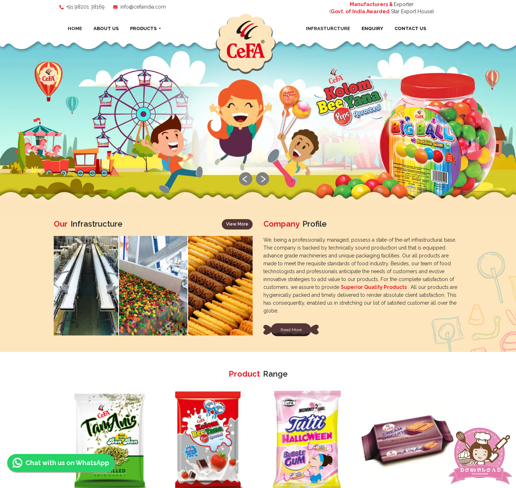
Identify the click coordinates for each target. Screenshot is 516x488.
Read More (291, 151)
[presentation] (249, 223)
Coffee (305, 307)
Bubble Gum (249, 308)
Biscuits (102, 309)
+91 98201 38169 (85, 7)
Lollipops (410, 309)
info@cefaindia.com (143, 7)
